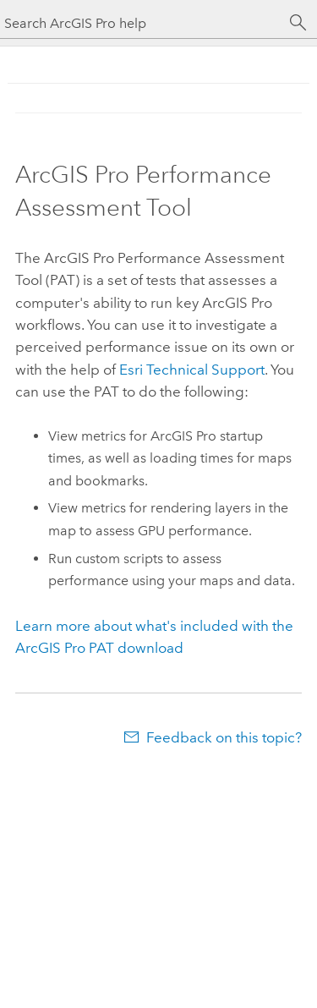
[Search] (298, 22)
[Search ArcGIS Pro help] (141, 23)
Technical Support (192, 369)
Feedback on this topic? (224, 737)
